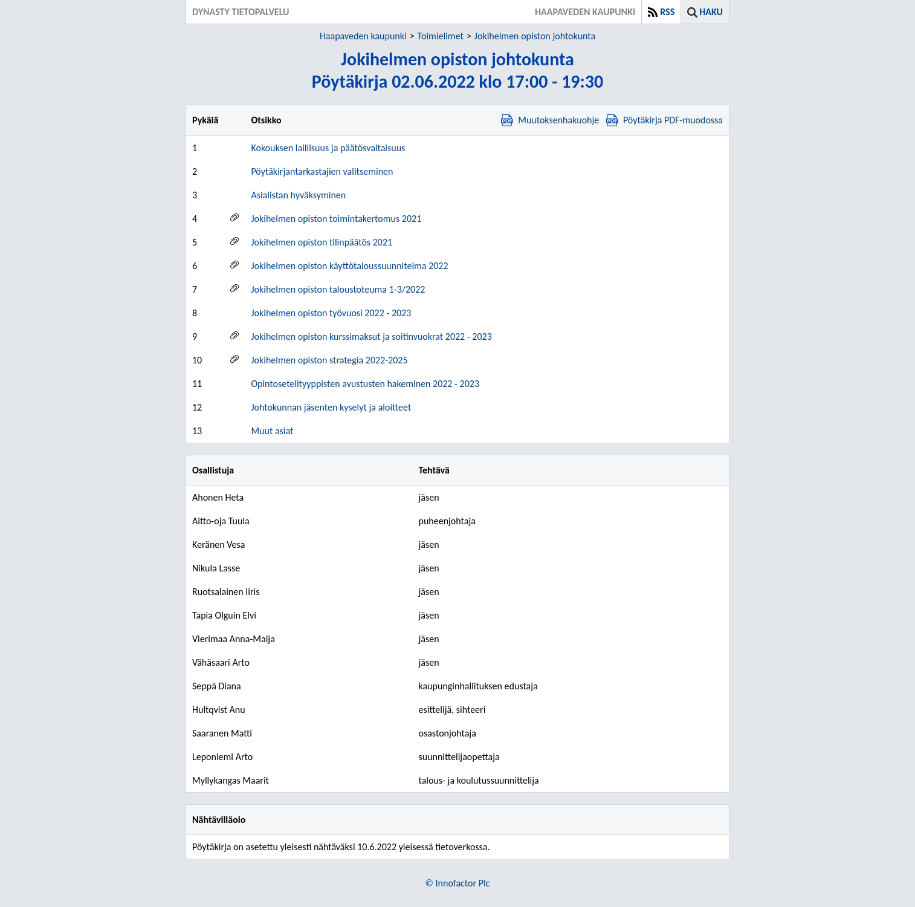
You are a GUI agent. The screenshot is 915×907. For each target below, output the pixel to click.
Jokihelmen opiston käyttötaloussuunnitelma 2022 (349, 265)
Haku (711, 12)
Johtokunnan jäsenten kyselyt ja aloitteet (331, 407)
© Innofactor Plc (457, 883)
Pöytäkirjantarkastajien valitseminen (322, 171)
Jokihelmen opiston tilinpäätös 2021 (321, 242)
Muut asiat (272, 431)
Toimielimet (441, 36)
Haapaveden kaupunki (363, 36)
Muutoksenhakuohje (550, 120)
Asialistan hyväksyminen (298, 195)
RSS (667, 12)
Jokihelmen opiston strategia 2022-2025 (329, 360)
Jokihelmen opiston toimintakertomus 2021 (336, 218)
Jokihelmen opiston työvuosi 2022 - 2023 (331, 313)
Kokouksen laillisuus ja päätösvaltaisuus (328, 148)
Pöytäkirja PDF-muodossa (664, 120)
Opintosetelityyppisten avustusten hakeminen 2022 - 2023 (365, 383)
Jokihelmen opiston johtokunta (534, 36)
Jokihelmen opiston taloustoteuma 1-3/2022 (338, 289)
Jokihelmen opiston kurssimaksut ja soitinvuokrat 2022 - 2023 (371, 336)
